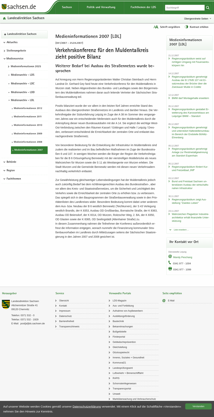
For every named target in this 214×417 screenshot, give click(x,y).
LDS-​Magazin (119, 300)
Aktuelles (12, 42)
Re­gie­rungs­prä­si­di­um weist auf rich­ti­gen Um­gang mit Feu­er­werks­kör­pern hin (190, 62)
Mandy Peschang (182, 257)
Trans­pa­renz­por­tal (122, 388)
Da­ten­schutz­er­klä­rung (87, 406)
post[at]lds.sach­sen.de (32, 323)
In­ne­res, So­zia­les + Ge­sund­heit (128, 357)
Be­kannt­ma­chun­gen (123, 326)
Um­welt (116, 394)
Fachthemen (14, 178)
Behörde (11, 162)
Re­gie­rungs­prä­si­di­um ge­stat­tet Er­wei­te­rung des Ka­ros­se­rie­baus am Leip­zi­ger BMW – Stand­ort (190, 112)
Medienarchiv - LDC (22, 83)
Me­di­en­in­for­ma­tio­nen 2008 (28, 142)
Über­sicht (64, 300)
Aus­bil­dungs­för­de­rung (124, 316)
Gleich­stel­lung (120, 347)
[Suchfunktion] (185, 8)
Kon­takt (63, 305)
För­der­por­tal (119, 336)
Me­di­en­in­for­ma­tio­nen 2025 (26, 66)
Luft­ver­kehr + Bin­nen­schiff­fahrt (128, 373)
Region (11, 170)
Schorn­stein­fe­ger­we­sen (124, 383)
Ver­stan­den (198, 406)
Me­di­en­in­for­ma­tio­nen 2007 (28, 150)
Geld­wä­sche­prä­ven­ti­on (124, 342)
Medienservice (14, 58)
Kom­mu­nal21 (119, 362)
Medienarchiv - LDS (22, 75)
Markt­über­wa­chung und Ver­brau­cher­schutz (134, 399)
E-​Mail (171, 300)
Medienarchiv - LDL (22, 100)
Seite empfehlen (172, 293)
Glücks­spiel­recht (121, 352)
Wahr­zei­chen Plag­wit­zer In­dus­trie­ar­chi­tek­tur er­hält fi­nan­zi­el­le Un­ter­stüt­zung (190, 217)
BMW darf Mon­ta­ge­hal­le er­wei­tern (190, 98)
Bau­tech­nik (118, 321)
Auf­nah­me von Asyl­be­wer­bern (128, 311)
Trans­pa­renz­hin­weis (69, 326)
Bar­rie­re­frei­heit (66, 321)
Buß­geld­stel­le (119, 331)
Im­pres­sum (64, 311)
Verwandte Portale (120, 293)
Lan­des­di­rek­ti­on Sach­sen (26, 18)
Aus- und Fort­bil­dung (123, 305)
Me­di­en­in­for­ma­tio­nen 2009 (28, 134)
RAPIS (116, 378)
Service (60, 293)
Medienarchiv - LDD (23, 92)
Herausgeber (9, 293)
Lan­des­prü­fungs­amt (123, 368)
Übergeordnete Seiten (196, 18)
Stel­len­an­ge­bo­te (16, 51)
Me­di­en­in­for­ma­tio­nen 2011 (28, 117)
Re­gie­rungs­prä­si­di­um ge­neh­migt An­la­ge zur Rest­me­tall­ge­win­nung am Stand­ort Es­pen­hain (190, 152)
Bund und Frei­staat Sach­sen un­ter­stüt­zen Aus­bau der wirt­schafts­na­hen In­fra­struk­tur (190, 185)
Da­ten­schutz (65, 316)
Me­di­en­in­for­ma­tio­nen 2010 (28, 125)
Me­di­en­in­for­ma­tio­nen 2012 (28, 108)
